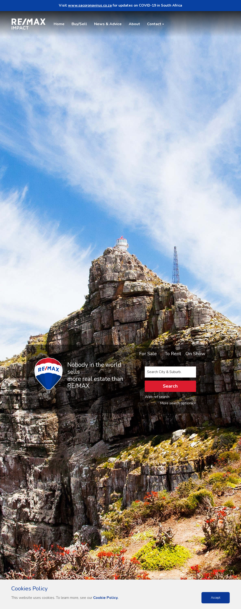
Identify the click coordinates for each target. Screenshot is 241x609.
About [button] (134, 24)
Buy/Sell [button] (79, 24)
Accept (215, 598)
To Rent (173, 353)
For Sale (148, 353)
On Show (195, 353)
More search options (178, 403)
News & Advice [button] (108, 24)
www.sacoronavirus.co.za (90, 5)
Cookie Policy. (105, 597)
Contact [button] (154, 24)
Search (170, 386)
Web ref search (157, 396)
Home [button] (59, 24)
